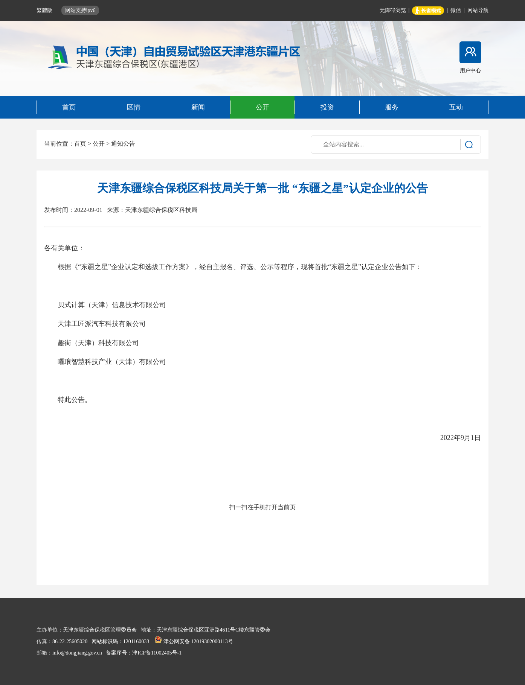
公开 (99, 143)
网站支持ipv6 (80, 10)
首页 (80, 143)
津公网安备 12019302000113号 (193, 641)
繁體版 (45, 10)
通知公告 (123, 143)
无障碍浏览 (393, 10)
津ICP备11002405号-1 (157, 653)
